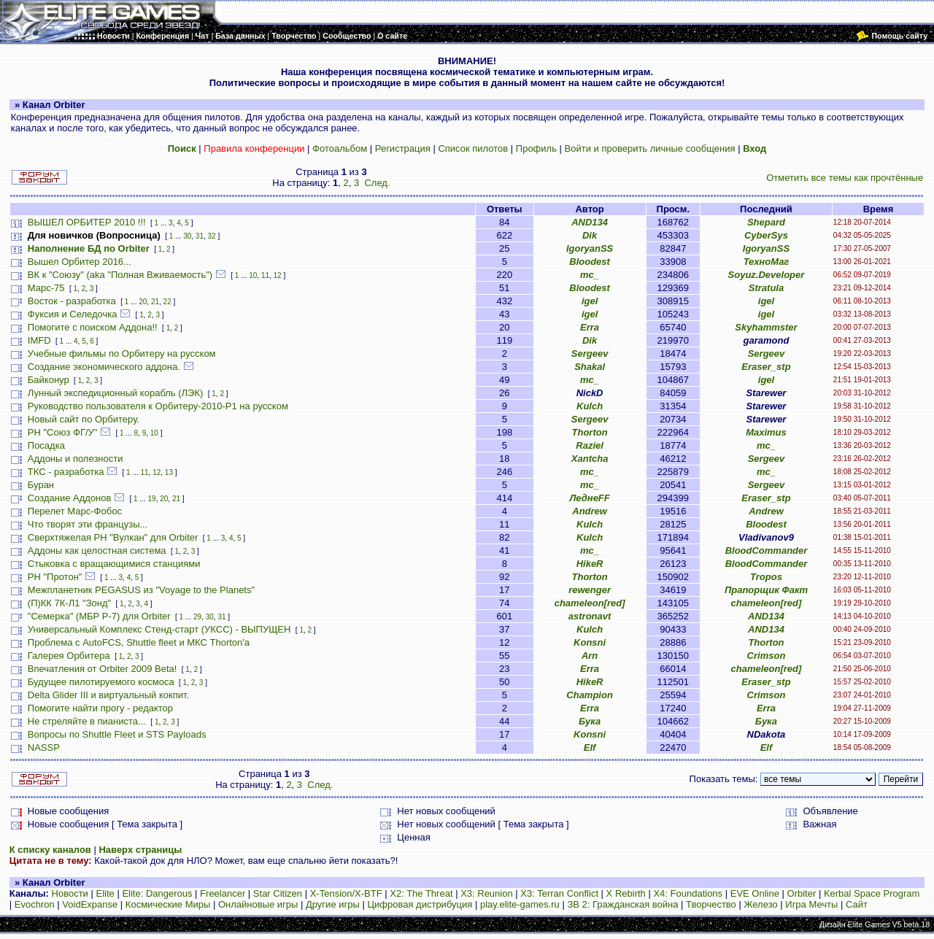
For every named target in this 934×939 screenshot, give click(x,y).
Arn (590, 655)
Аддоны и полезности (75, 458)
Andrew (589, 511)
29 (197, 617)
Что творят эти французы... (88, 524)
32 (212, 236)
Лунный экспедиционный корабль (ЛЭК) (116, 392)
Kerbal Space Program (872, 893)
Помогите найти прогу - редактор (100, 708)
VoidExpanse (89, 904)
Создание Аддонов (70, 497)
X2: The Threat (421, 893)
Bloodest (589, 261)
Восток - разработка (72, 300)
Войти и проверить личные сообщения (650, 148)
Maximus (766, 432)
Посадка (46, 445)
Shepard (766, 222)
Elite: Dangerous (157, 893)
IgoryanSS (589, 248)
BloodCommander (766, 550)
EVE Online (754, 893)
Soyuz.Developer (766, 274)
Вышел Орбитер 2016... (79, 261)
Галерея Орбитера (69, 655)
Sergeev (590, 353)
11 (265, 275)
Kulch (589, 406)
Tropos (766, 576)
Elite (105, 893)
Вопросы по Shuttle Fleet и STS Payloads (117, 734)
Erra (589, 327)
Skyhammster (766, 327)
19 (152, 499)
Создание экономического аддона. (104, 366)
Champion (589, 694)
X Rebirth (626, 893)
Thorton (590, 432)
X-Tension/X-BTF (346, 893)
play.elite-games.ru (520, 904)
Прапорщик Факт (766, 589)
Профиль (536, 148)
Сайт (857, 904)
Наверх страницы (140, 849)
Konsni (590, 642)
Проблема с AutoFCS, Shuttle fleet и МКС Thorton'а (139, 642)
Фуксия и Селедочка (72, 314)
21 (155, 302)
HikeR (589, 563)
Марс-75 (46, 287)
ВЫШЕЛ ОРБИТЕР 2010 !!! (87, 222)
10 (253, 275)
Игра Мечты (811, 904)
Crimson (766, 655)
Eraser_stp (765, 366)
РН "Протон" (55, 576)
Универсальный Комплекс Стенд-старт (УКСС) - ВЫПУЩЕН (159, 629)
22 (167, 302)
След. (377, 182)
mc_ (589, 274)
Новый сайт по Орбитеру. (83, 419)
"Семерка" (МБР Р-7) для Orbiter (99, 616)
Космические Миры (168, 904)
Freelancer (222, 893)
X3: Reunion (486, 893)
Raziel (589, 445)
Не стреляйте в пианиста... (87, 721)
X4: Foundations (687, 893)
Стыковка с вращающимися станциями (114, 563)
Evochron (35, 904)
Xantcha (590, 458)
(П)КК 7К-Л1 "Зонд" (69, 603)
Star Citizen (277, 893)
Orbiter (802, 893)
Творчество (711, 904)
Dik (589, 235)
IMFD (39, 340)
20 (143, 302)
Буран (41, 484)
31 (200, 236)
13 (169, 472)
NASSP (44, 747)
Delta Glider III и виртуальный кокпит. (108, 694)
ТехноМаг (767, 261)
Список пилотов (473, 148)
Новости (70, 893)
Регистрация (403, 148)
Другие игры (333, 904)
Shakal (589, 366)
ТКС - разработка (66, 471)
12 (278, 275)
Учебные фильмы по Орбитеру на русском (122, 353)
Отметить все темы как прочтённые (844, 177)
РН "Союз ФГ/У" (63, 432)
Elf (590, 747)
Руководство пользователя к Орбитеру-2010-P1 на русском (158, 406)
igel (590, 300)
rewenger (589, 589)
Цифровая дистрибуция (419, 904)
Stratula (766, 287)
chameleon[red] (590, 603)
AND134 (589, 222)
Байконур (48, 379)
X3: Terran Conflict (559, 893)
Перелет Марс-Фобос (75, 511)
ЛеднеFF (589, 497)
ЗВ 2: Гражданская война (622, 904)
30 (187, 236)
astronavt (589, 616)
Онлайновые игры (258, 904)
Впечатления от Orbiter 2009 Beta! (102, 668)
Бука (590, 721)
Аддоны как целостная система (97, 550)
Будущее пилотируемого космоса (101, 681)
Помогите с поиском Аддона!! (93, 327)
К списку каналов (50, 849)
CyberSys (766, 235)
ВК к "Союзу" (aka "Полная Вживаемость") (120, 274)
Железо (760, 904)
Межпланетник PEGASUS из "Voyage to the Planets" (141, 589)
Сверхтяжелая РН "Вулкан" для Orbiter (113, 537)
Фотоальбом (339, 148)
